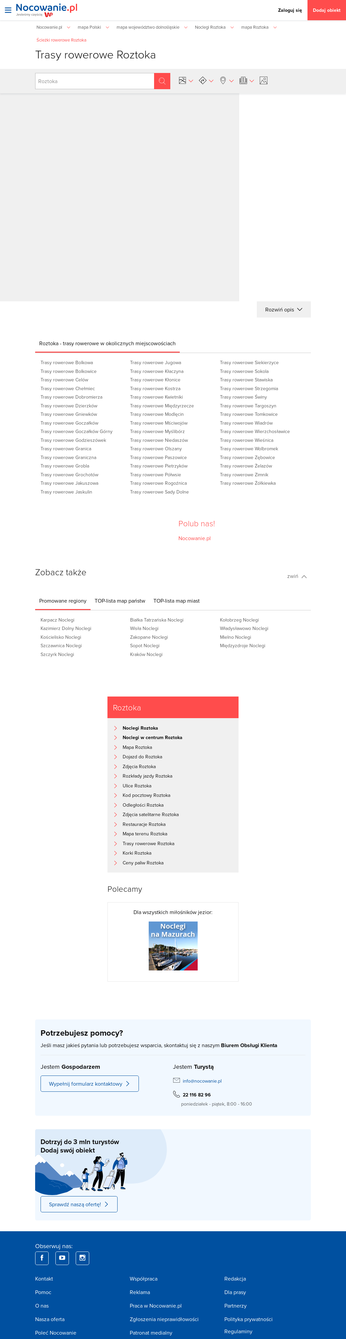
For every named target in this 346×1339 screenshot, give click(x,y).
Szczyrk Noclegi (57, 654)
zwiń (297, 576)
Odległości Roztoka (143, 805)
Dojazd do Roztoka (142, 756)
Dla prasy (235, 1292)
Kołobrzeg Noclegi (239, 619)
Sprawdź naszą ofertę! (79, 1204)
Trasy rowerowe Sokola (244, 371)
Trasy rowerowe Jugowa (155, 362)
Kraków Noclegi (146, 654)
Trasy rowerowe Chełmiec (68, 388)
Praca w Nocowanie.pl (156, 1305)
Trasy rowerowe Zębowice (247, 457)
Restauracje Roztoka (144, 824)
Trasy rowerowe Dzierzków (69, 405)
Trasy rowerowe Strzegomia (249, 388)
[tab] (107, 343)
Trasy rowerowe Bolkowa (67, 362)
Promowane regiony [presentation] (62, 600)
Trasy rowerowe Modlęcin (157, 414)
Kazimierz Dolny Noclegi (66, 628)
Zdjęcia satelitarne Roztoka (151, 814)
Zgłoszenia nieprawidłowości (164, 1319)
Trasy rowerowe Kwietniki (156, 397)
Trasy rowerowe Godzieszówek (73, 440)
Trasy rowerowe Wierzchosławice (255, 431)
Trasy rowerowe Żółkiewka (248, 483)
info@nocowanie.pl (202, 1081)
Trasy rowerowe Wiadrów (246, 423)
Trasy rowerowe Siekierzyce (249, 362)
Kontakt (44, 1278)
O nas (42, 1305)
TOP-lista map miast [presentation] (176, 600)
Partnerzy (235, 1305)
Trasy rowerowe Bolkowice (69, 371)
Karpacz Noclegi (57, 619)
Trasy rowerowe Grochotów (69, 474)
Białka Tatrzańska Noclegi (156, 619)
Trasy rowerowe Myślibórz (157, 431)
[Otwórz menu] (8, 10)
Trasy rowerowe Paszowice (158, 457)
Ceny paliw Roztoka (143, 862)
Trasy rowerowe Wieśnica (246, 440)
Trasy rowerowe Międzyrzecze (162, 405)
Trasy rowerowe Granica (66, 448)
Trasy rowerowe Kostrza (155, 388)
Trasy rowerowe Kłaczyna (156, 371)
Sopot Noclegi (144, 645)
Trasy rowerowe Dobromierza (71, 397)
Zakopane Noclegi (149, 637)
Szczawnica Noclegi (61, 645)
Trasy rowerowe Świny (243, 397)
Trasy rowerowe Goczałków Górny (77, 431)
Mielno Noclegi (235, 637)
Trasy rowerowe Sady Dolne (159, 491)
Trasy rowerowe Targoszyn (248, 405)
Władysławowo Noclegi (244, 628)
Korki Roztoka (137, 853)
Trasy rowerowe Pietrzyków (159, 465)
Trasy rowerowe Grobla (65, 465)
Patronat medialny (151, 1332)
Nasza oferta (50, 1319)
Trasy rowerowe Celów (64, 379)
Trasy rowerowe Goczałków (69, 423)
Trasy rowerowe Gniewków (69, 414)
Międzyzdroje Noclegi (242, 645)
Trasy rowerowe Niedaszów (159, 440)
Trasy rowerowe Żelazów (246, 465)
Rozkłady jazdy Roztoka (147, 776)
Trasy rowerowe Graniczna (68, 457)
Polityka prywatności (248, 1319)
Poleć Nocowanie (55, 1332)
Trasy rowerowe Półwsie (155, 474)
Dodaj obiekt (327, 10)
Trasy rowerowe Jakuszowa (69, 483)
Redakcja (235, 1278)
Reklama (140, 1292)
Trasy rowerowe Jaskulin (66, 491)
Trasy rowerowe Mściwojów (159, 423)
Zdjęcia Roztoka (139, 766)
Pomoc (43, 1292)
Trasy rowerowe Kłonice (155, 379)
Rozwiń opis (283, 309)
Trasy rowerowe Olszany (156, 448)
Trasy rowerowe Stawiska (246, 379)
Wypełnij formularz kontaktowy (89, 1083)
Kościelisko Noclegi (61, 637)
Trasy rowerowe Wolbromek (249, 448)
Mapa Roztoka (137, 747)
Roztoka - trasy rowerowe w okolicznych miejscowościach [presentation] (107, 343)
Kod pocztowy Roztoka (146, 795)
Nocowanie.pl (194, 538)
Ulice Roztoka (137, 785)
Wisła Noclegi (144, 628)
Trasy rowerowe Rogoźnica (158, 483)
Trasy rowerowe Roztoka (148, 843)
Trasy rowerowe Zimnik (244, 474)
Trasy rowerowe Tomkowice (249, 414)
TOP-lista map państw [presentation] (120, 600)
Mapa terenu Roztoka (145, 833)
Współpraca (143, 1278)
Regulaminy (238, 1331)
